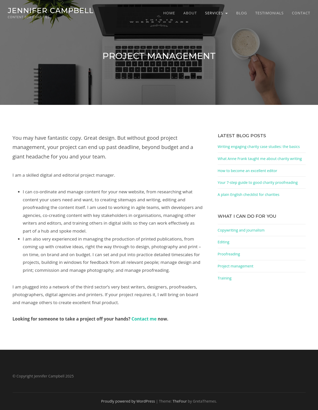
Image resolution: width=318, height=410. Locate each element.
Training (225, 278)
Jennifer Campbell (51, 10)
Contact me (144, 319)
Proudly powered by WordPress (128, 401)
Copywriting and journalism (241, 230)
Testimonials (269, 13)
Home (169, 13)
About (190, 13)
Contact (301, 13)
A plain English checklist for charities (248, 194)
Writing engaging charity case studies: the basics (259, 146)
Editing (224, 241)
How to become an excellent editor (247, 170)
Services (214, 13)
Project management (235, 266)
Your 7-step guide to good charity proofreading (258, 182)
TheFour (180, 401)
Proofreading (229, 254)
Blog (241, 13)
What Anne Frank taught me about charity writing (260, 158)
